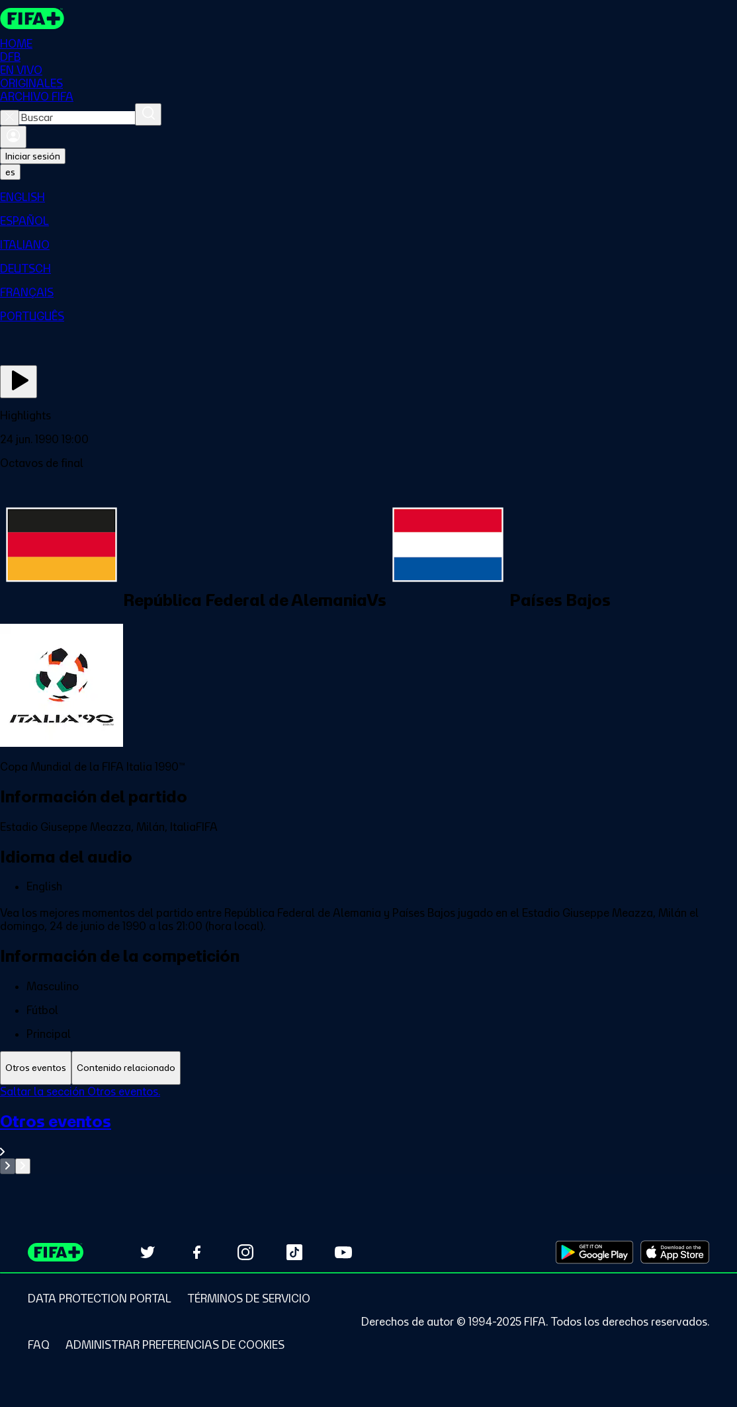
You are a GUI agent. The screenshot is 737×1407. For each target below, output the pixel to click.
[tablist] (368, 1068)
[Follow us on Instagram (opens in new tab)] (245, 1252)
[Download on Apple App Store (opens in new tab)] (674, 1252)
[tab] (35, 1068)
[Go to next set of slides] (22, 1166)
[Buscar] (148, 114)
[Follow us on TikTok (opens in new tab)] (294, 1252)
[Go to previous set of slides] (7, 1166)
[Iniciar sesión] (13, 137)
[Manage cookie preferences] (174, 1345)
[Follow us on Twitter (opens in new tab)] (147, 1252)
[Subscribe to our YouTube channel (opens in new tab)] (343, 1252)
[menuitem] (368, 197)
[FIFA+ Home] (32, 18)
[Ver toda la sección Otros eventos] (368, 1134)
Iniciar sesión (32, 156)
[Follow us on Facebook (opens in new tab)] (196, 1252)
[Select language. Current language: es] (10, 172)
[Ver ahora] (18, 381)
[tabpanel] (368, 1129)
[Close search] (9, 118)
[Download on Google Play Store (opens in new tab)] (594, 1252)
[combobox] (77, 117)
